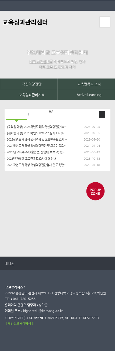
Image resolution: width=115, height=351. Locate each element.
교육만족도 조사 (86, 84)
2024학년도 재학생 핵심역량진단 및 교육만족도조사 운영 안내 (37, 146)
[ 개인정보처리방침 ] (19, 323)
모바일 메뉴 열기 (105, 22)
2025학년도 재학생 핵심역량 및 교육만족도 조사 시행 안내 (37, 139)
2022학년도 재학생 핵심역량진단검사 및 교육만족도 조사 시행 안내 (37, 165)
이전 (20, 263)
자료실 (38, 114)
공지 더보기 (102, 114)
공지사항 (16, 114)
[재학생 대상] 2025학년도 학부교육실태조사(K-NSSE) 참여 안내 (37, 133)
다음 (31, 263)
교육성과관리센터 (25, 22)
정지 (8, 233)
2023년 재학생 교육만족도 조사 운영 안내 (31, 159)
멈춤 (25, 263)
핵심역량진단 (28, 84)
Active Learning (86, 95)
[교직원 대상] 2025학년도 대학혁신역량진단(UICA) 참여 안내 (37, 127)
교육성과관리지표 (29, 95)
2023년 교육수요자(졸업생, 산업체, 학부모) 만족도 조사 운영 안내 (37, 152)
